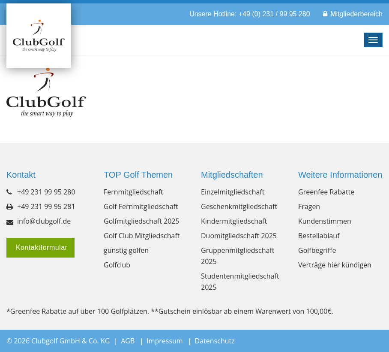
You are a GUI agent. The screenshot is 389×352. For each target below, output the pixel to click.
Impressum (165, 341)
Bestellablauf (319, 235)
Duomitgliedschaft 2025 (239, 235)
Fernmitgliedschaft (133, 192)
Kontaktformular (40, 247)
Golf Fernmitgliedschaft (141, 206)
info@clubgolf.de (44, 221)
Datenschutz (215, 341)
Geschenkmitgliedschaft (239, 206)
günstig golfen (126, 250)
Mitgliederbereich (356, 14)
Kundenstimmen (324, 221)
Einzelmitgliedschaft (232, 192)
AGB (128, 341)
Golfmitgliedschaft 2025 (142, 221)
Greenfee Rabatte (326, 192)
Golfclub (117, 265)
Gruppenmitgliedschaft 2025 (238, 256)
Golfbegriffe (317, 250)
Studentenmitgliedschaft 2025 (240, 281)
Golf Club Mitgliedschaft (142, 235)
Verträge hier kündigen (334, 265)
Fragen (309, 206)
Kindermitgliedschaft (234, 221)
